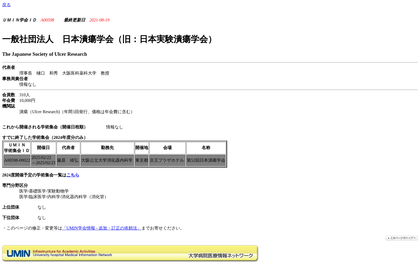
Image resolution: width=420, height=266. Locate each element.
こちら (72, 175)
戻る (6, 4)
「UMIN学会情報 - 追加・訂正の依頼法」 (101, 228)
